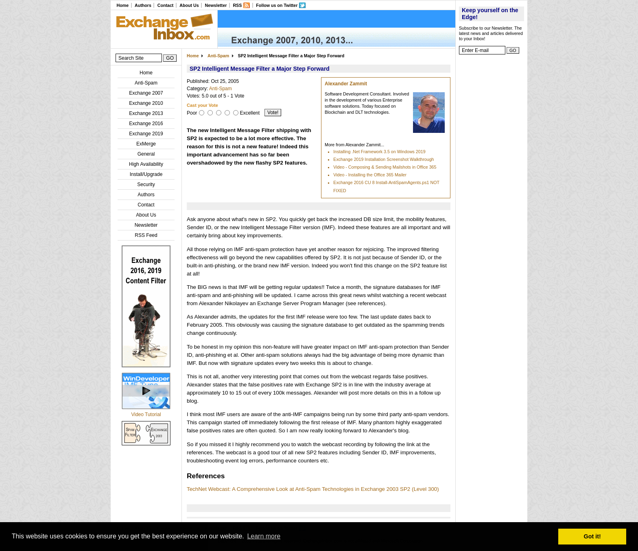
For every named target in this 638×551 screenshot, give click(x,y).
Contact (165, 5)
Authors (143, 5)
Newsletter (216, 5)
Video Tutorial (146, 414)
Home (122, 5)
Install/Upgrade (146, 174)
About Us (189, 5)
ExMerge (146, 144)
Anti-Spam (146, 83)
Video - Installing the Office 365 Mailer (369, 174)
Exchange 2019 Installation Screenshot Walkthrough (383, 159)
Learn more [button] (263, 536)
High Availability (146, 164)
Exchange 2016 (146, 123)
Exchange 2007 (146, 93)
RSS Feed (146, 235)
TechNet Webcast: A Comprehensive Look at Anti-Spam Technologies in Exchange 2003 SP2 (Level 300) (313, 489)
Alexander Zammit (346, 84)
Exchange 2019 (146, 134)
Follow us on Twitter (276, 5)
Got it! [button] (592, 536)
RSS (237, 5)
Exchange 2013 (146, 113)
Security (146, 184)
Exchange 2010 (146, 103)
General (146, 154)
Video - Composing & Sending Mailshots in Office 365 (384, 167)
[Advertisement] (491, 181)
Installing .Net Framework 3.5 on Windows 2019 (379, 151)
